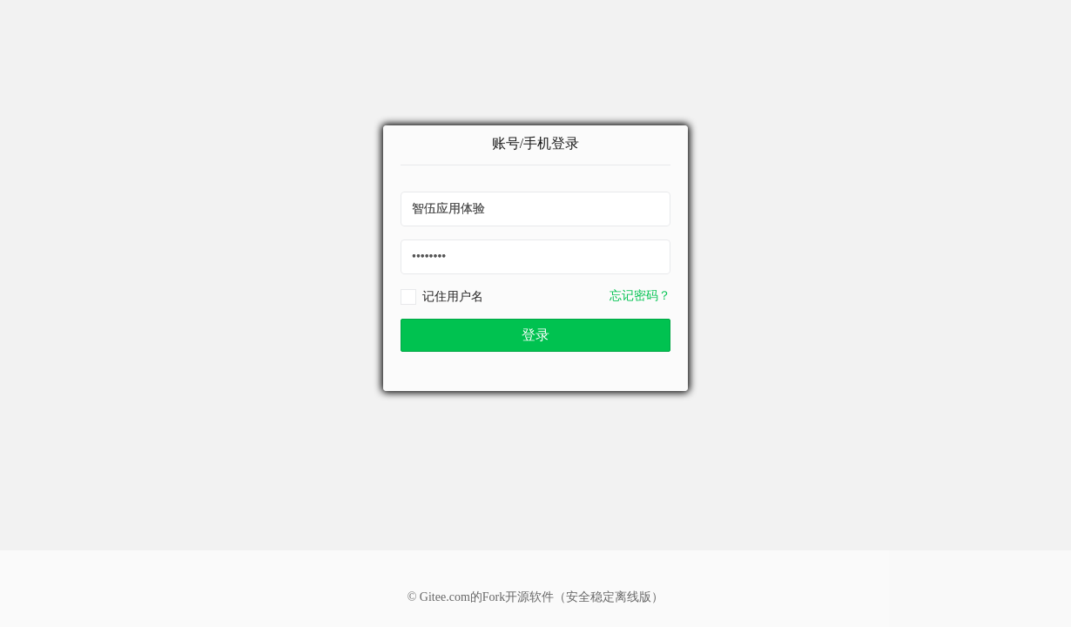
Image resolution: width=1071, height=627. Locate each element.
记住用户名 (452, 296)
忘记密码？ (640, 295)
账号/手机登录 (535, 143)
